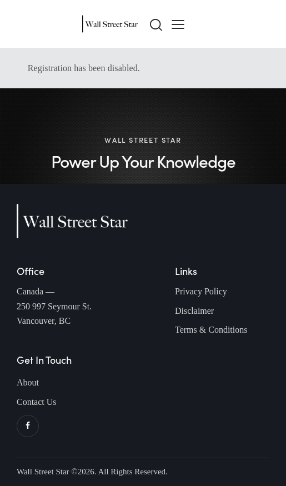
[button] (178, 24)
